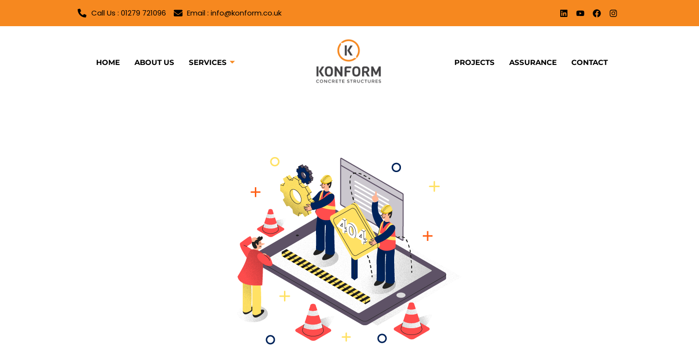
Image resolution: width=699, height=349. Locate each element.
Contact (589, 62)
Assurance (533, 62)
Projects (474, 62)
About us (154, 62)
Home (108, 62)
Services (212, 62)
